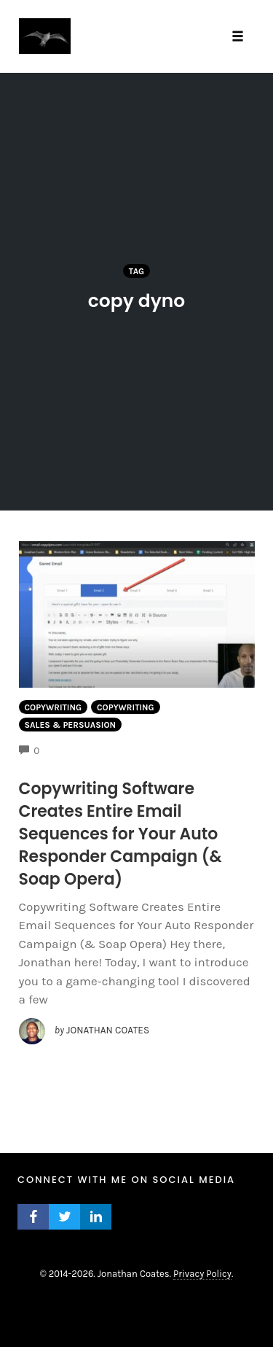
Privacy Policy (202, 1273)
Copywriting (53, 707)
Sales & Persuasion (70, 725)
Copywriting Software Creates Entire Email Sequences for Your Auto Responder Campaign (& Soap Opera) (120, 833)
